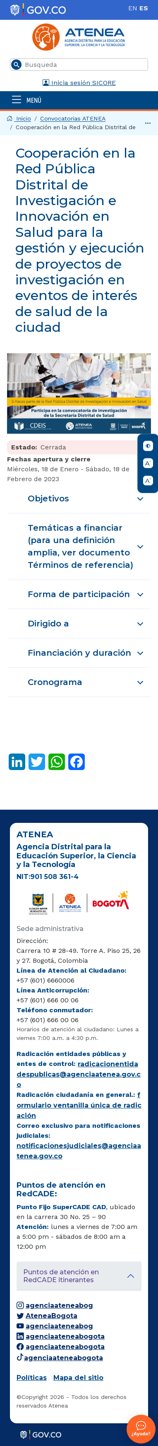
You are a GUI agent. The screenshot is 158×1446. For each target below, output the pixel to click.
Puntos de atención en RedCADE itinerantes (61, 1276)
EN (132, 8)
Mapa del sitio (78, 1378)
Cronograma (87, 686)
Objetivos (87, 502)
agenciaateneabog (55, 1306)
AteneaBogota (47, 1316)
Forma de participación (87, 598)
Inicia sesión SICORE (79, 83)
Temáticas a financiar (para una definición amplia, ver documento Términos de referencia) (87, 546)
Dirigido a (87, 627)
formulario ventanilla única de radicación (79, 1105)
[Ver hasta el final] (148, 123)
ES (143, 8)
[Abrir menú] (79, 100)
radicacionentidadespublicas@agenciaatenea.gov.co (79, 1074)
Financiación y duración (87, 656)
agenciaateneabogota (61, 1337)
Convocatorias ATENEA (72, 118)
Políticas (32, 1378)
